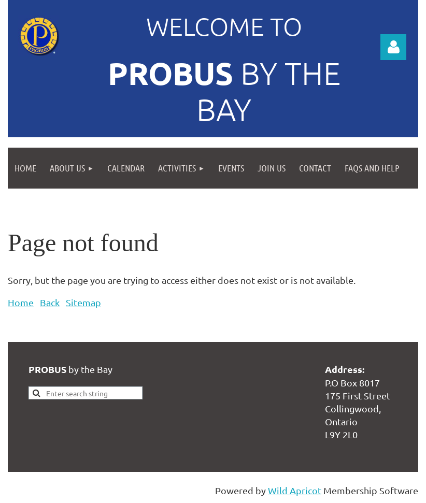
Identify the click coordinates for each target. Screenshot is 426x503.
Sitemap (83, 302)
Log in (393, 47)
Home (21, 302)
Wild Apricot (294, 490)
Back (50, 302)
